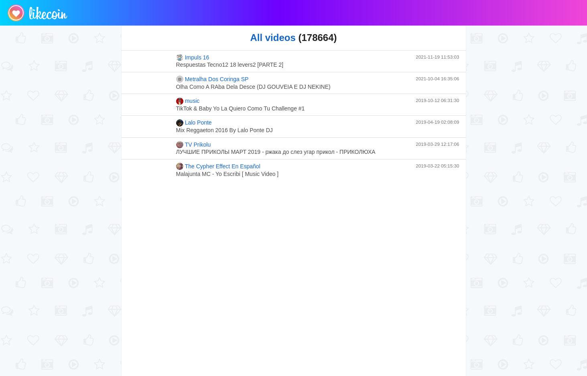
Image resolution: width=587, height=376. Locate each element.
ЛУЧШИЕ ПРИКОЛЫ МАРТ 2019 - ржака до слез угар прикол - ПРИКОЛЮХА (276, 152)
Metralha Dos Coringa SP (212, 79)
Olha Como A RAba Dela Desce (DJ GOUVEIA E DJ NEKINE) (253, 87)
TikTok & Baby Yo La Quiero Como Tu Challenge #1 (240, 108)
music (188, 101)
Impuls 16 (192, 57)
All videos (272, 37)
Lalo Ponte (194, 123)
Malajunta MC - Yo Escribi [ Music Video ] (227, 174)
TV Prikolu (193, 144)
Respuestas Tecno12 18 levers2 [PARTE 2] (230, 64)
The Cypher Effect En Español (218, 166)
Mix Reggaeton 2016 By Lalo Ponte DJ (224, 130)
